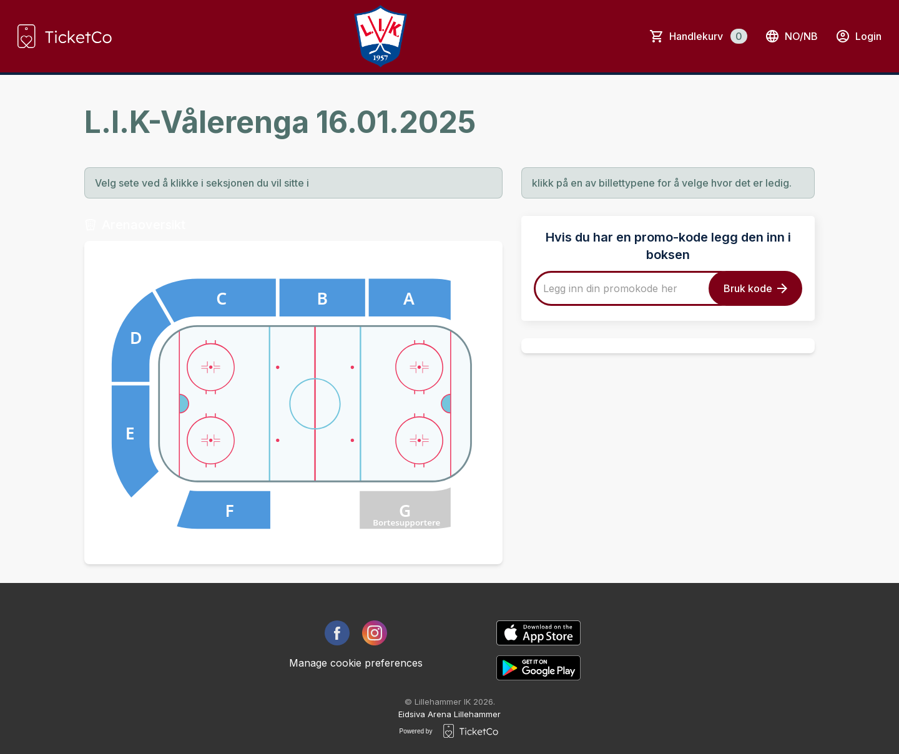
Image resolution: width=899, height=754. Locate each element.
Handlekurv (708, 36)
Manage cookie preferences (356, 663)
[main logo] (64, 36)
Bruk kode (755, 288)
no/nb (791, 36)
